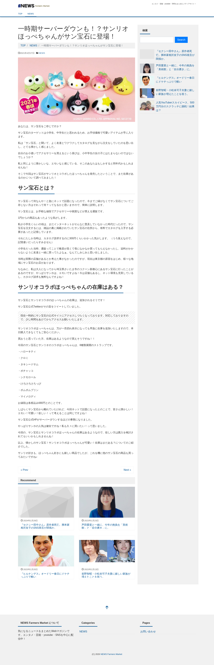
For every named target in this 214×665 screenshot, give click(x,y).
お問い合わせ (148, 631)
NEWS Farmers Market (111, 654)
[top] (107, 607)
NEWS (31, 14)
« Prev (24, 469)
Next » (127, 469)
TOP (20, 14)
